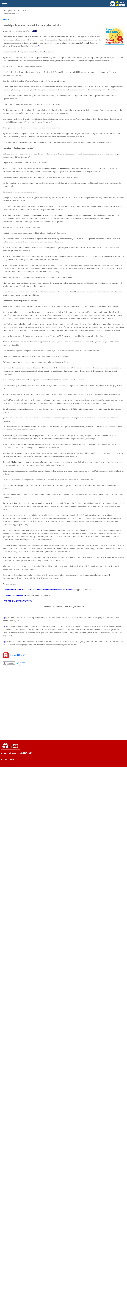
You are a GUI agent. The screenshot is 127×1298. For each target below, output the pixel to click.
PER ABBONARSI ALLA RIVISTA (18, 601)
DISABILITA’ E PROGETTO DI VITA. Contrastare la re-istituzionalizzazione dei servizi (39, 590)
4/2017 (34, 31)
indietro (6, 19)
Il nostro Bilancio (7, 760)
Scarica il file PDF (14, 655)
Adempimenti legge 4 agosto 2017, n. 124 (16, 753)
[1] (4, 618)
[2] (38, 46)
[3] (111, 61)
